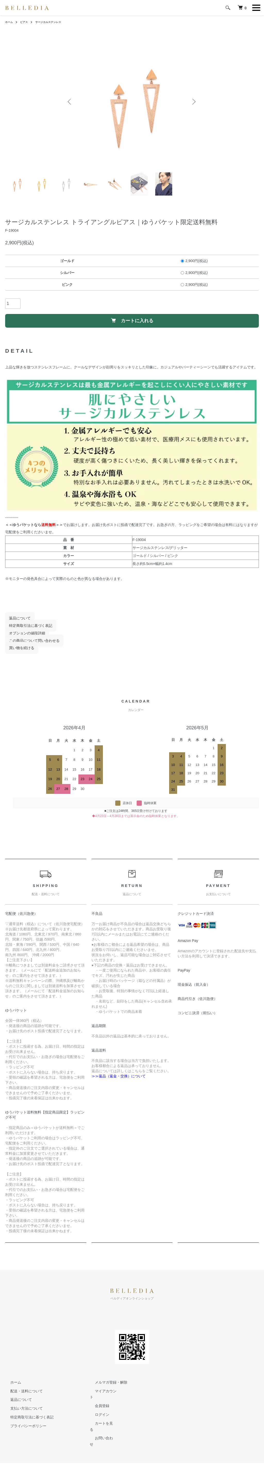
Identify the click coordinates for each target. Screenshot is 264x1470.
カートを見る (100, 1422)
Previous (71, 102)
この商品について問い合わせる (30, 645)
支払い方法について (21, 1413)
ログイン (97, 1413)
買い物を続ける (17, 652)
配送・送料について (21, 1395)
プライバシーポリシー (23, 1430)
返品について (16, 623)
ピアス (26, 22)
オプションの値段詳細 (23, 638)
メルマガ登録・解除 (106, 1387)
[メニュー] (256, 7)
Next (192, 102)
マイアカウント (102, 1395)
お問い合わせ (100, 1430)
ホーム (9, 22)
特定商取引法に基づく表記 (26, 630)
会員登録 (97, 1404)
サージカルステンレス (53, 22)
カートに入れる (132, 322)
